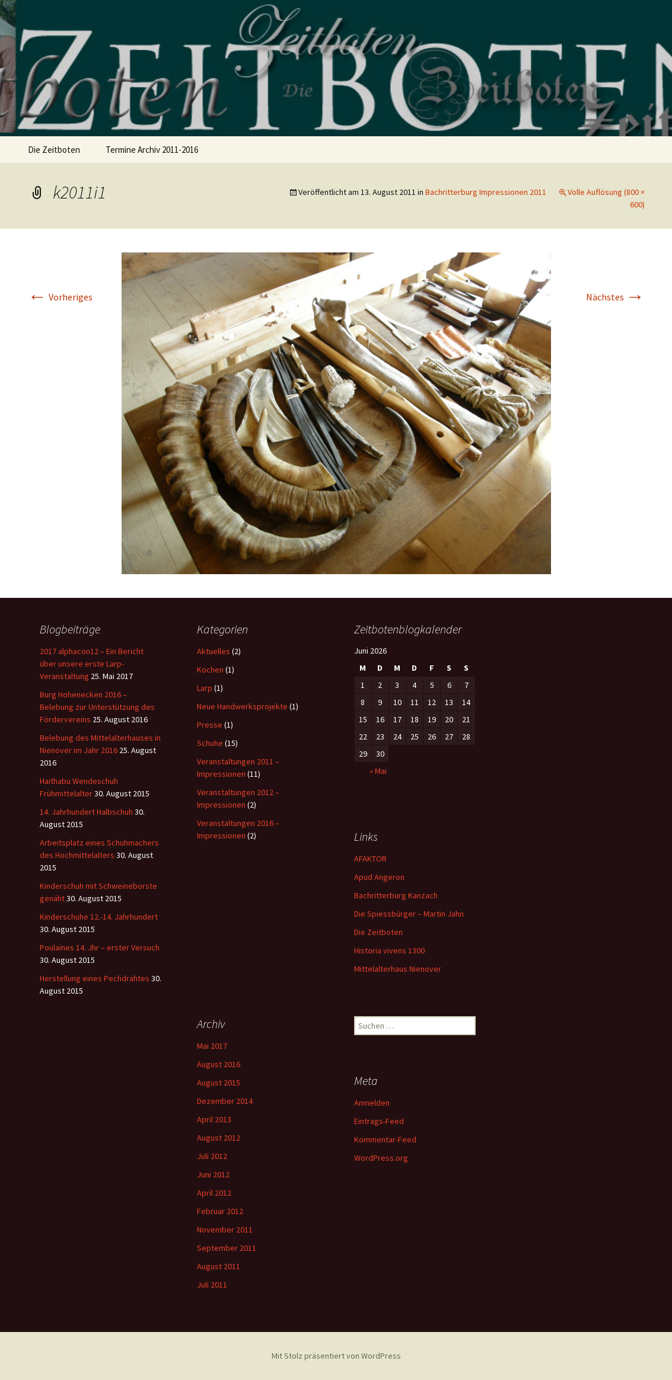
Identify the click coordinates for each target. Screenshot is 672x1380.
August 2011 (218, 1266)
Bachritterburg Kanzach (396, 895)
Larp (204, 688)
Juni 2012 (213, 1174)
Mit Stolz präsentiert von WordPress (336, 1355)
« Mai (378, 771)
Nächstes (615, 297)
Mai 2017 (212, 1045)
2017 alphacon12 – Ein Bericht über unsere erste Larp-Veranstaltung (92, 663)
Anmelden (372, 1102)
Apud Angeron (379, 877)
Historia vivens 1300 (389, 950)
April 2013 (214, 1119)
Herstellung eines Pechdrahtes (94, 978)
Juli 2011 (212, 1284)
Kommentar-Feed (385, 1139)
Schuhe (210, 743)
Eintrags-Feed (379, 1121)
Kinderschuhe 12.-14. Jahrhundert (99, 916)
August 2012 (218, 1137)
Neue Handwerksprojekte (242, 706)
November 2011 (225, 1229)
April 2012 (214, 1192)
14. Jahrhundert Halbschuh (86, 811)
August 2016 (218, 1064)
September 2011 (226, 1248)
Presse (209, 724)
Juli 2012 (212, 1156)
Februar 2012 (220, 1211)
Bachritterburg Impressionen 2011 (485, 192)
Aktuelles (213, 651)
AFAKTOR (370, 858)
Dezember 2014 (225, 1101)
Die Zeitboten (54, 149)
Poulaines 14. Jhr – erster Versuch (100, 947)
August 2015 (218, 1082)
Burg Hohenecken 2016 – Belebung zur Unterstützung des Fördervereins (97, 707)
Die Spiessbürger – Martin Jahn (409, 913)
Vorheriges (60, 297)
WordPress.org (381, 1157)
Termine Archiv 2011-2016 (152, 149)
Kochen (210, 669)
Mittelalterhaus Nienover (397, 968)
